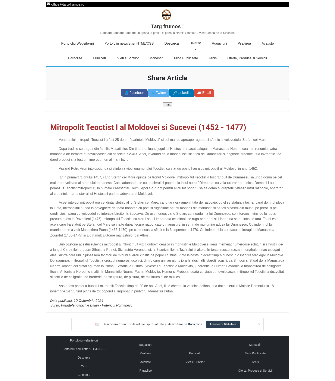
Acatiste (268, 43)
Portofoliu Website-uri (77, 43)
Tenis (213, 58)
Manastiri (156, 58)
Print (167, 104)
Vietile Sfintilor (128, 58)
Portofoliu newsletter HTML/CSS (129, 43)
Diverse (195, 43)
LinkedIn (181, 93)
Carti (84, 366)
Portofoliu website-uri (84, 340)
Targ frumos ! (167, 29)
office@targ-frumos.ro (67, 4)
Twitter (158, 93)
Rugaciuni (219, 43)
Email (204, 93)
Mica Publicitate (186, 58)
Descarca (171, 43)
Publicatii (100, 58)
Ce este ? (84, 375)
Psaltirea (244, 43)
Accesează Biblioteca (223, 324)
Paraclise (75, 58)
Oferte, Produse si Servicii (247, 58)
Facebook (134, 93)
